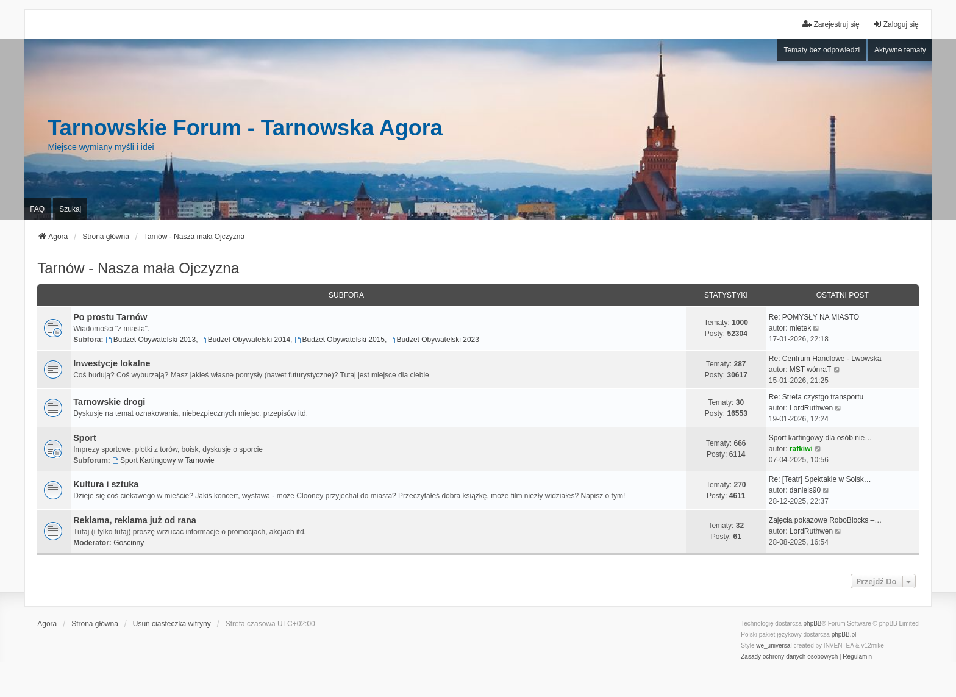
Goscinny (128, 542)
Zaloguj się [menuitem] (895, 24)
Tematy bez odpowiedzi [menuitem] (821, 50)
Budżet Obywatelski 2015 (339, 339)
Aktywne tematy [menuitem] (900, 50)
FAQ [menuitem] (37, 209)
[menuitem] (789, 656)
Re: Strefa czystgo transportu (816, 397)
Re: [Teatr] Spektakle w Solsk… (820, 479)
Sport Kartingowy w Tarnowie (163, 460)
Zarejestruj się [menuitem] (830, 24)
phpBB (813, 623)
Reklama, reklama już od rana (134, 520)
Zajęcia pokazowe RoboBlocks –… (825, 520)
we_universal (773, 645)
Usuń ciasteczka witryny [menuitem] (172, 624)
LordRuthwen (811, 408)
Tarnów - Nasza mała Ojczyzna (138, 268)
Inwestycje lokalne (111, 363)
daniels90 (805, 490)
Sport (84, 438)
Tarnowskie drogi (109, 402)
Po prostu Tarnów (110, 317)
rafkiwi (801, 449)
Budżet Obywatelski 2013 (150, 339)
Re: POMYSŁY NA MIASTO (814, 317)
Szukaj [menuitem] (70, 209)
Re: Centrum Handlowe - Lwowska (825, 358)
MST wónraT (810, 369)
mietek (800, 328)
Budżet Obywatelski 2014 (245, 339)
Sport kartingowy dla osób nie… (820, 438)
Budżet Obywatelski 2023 (434, 339)
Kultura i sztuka (105, 484)
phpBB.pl (844, 634)
